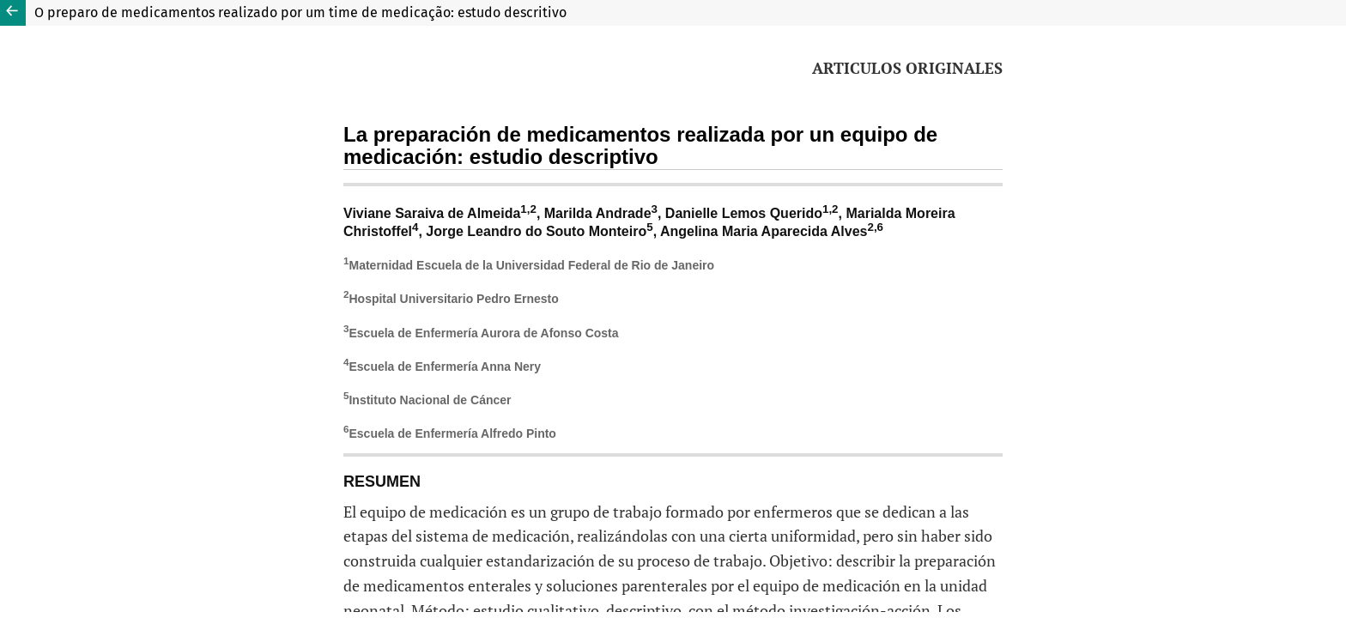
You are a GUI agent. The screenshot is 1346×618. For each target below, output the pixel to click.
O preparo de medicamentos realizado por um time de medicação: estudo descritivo (300, 12)
